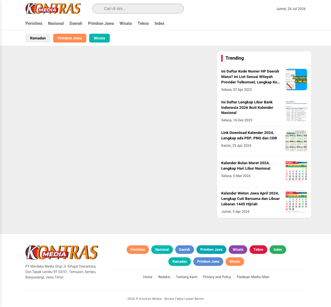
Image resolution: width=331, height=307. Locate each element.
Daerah (75, 24)
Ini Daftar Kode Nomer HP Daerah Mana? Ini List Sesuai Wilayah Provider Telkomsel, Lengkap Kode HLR (251, 80)
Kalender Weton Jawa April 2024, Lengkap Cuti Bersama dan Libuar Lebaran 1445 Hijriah (250, 198)
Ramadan (38, 38)
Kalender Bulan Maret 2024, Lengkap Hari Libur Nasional (245, 165)
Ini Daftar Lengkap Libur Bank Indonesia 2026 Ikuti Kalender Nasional (247, 107)
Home (147, 277)
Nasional (56, 24)
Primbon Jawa (101, 24)
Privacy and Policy (217, 277)
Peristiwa (33, 24)
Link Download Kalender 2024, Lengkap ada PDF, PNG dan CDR (249, 135)
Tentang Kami (187, 277)
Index (160, 24)
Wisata (125, 24)
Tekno (143, 24)
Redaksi (164, 277)
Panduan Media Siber (253, 277)
